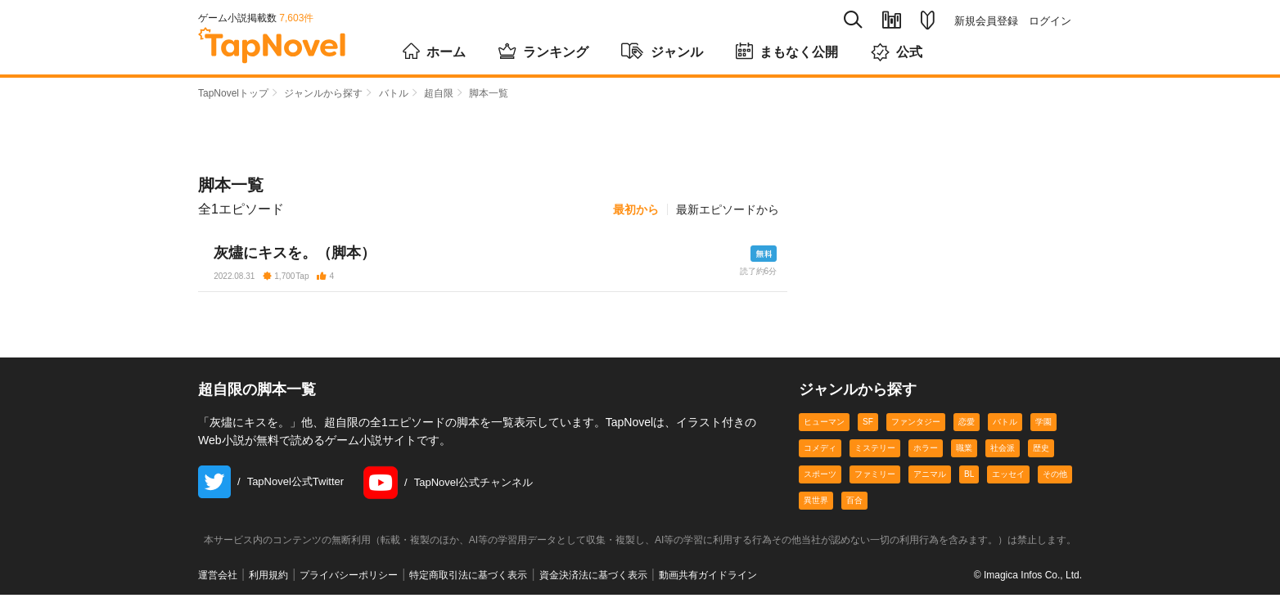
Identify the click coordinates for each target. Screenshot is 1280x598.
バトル (393, 93)
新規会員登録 (986, 21)
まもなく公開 (787, 51)
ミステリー (874, 451)
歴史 (1041, 451)
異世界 (816, 504)
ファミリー (874, 478)
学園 (1043, 425)
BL (969, 478)
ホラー (925, 451)
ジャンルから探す (323, 93)
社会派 (1002, 451)
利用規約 (268, 578)
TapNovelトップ (233, 93)
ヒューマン (824, 425)
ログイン (1050, 21)
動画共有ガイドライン (708, 578)
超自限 (438, 93)
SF (868, 425)
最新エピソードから (727, 209)
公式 (896, 52)
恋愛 (966, 425)
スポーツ (820, 478)
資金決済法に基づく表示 (593, 578)
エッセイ (1008, 478)
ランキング (543, 51)
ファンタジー (915, 425)
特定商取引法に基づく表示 (468, 578)
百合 (854, 504)
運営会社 (217, 578)
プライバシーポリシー (349, 578)
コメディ (820, 451)
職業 (964, 451)
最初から (636, 209)
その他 (1055, 478)
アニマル (929, 478)
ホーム (434, 51)
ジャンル (662, 51)
